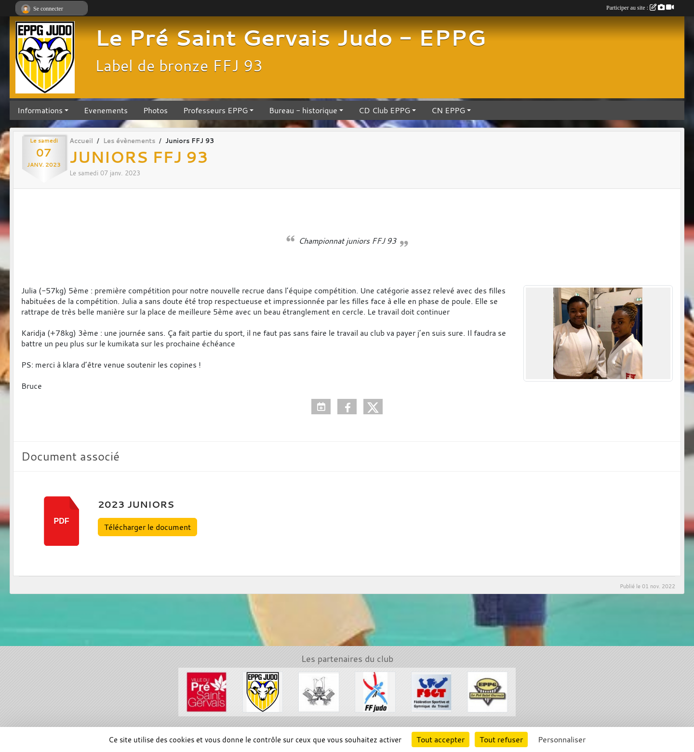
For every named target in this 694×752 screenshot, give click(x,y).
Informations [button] (40, 110)
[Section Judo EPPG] (262, 691)
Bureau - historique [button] (303, 110)
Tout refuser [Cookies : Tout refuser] (501, 739)
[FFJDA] (375, 691)
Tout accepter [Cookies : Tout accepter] (440, 739)
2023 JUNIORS (136, 504)
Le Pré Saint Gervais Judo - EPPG (290, 38)
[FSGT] (431, 691)
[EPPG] (487, 691)
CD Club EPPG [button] (384, 110)
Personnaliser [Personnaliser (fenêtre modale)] (562, 739)
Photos (155, 110)
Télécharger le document (147, 527)
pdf (61, 521)
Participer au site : (640, 7)
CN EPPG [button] (448, 110)
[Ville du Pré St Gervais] (206, 691)
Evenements (106, 110)
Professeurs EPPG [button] (215, 110)
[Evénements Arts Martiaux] (318, 691)
